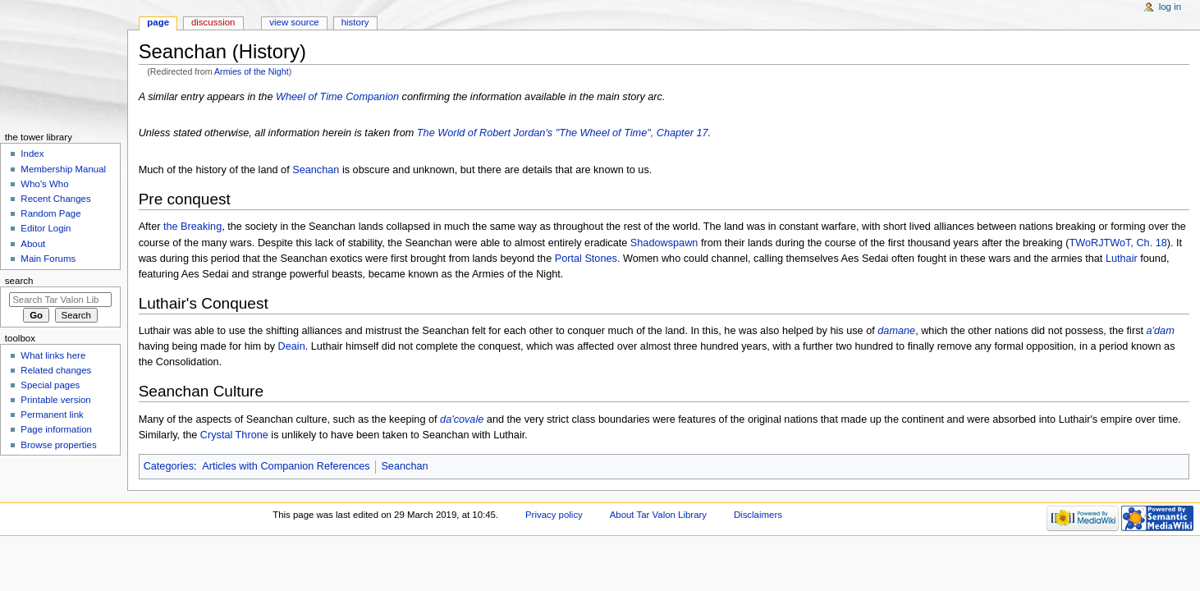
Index (32, 153)
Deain (291, 346)
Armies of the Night (251, 71)
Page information (56, 429)
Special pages (50, 385)
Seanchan (315, 170)
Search (19, 281)
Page (158, 22)
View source (293, 22)
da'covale (461, 419)
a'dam (1161, 331)
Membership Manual (63, 169)
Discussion (213, 22)
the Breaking (192, 226)
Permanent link (52, 414)
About (33, 244)
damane (896, 331)
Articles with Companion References (286, 466)
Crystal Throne (234, 435)
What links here (53, 355)
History (355, 22)
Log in (1170, 6)
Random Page (50, 213)
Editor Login (46, 228)
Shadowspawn (664, 243)
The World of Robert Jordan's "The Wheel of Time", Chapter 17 (562, 133)
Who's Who (44, 184)
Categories (169, 466)
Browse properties (58, 445)
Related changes (56, 370)
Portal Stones (586, 258)
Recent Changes (55, 199)
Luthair (1122, 258)
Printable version (55, 400)
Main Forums (48, 258)
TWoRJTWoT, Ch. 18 (1117, 243)
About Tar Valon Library (658, 515)
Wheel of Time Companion (337, 97)
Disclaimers (758, 515)
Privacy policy (554, 515)
